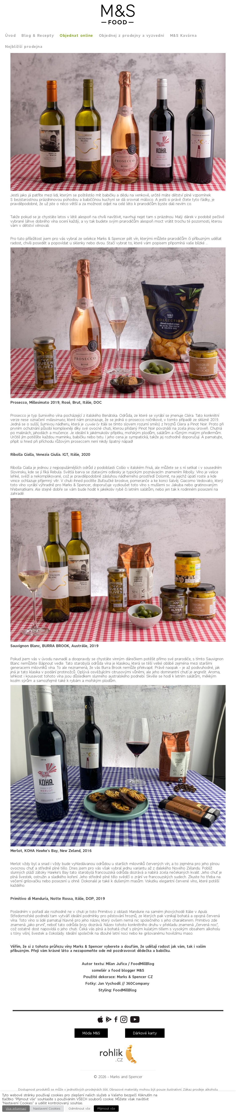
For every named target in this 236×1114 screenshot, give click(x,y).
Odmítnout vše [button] (79, 1108)
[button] (99, 1019)
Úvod (10, 35)
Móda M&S (91, 1033)
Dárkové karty (145, 1033)
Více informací (16, 1108)
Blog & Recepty (38, 35)
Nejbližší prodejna (23, 46)
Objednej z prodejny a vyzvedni (131, 35)
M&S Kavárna (183, 35)
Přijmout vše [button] (106, 1108)
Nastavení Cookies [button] (46, 1108)
